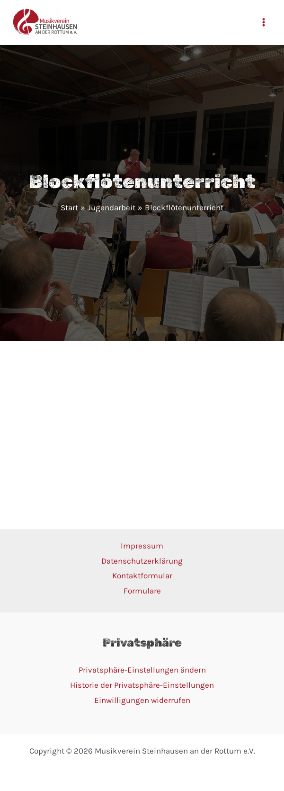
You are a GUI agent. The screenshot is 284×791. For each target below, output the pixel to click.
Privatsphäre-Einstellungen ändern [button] (142, 669)
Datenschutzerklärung (142, 561)
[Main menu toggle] (264, 22)
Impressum (142, 545)
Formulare (142, 590)
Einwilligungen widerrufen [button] (142, 700)
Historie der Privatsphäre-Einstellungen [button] (142, 685)
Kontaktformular (142, 575)
